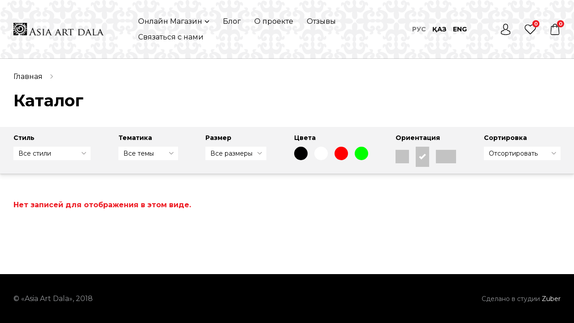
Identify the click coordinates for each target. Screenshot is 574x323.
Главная (28, 76)
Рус (419, 29)
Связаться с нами (171, 37)
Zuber (551, 299)
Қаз (439, 29)
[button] (173, 21)
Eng (460, 29)
